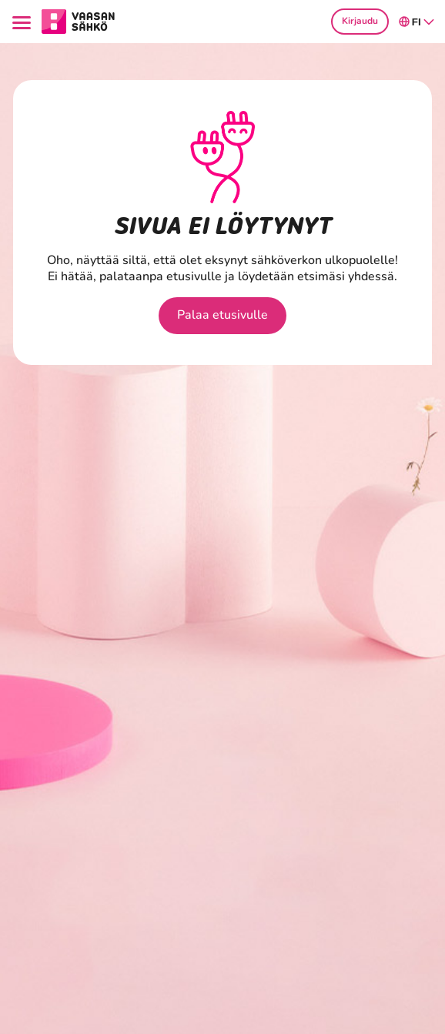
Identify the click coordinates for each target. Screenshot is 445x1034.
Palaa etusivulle (222, 314)
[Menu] (23, 22)
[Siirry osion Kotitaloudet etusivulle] (78, 20)
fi (417, 21)
